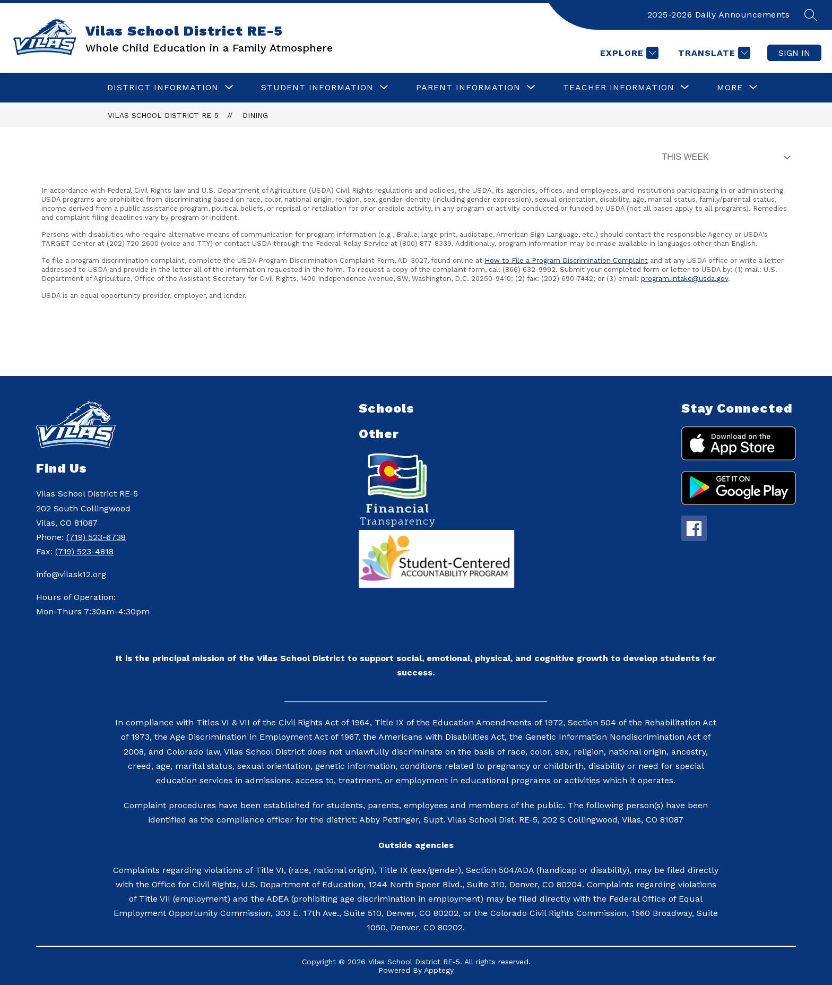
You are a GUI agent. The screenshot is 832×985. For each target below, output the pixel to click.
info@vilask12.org (71, 574)
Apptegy (439, 970)
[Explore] (627, 52)
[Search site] (810, 14)
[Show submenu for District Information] (163, 87)
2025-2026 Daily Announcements (718, 15)
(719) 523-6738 (96, 537)
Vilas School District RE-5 (163, 115)
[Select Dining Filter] (724, 157)
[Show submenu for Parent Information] (468, 87)
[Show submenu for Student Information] (317, 87)
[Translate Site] (712, 52)
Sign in (794, 53)
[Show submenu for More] (730, 87)
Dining (255, 115)
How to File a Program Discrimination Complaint (566, 260)
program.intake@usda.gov (684, 278)
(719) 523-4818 (84, 551)
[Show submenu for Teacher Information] (618, 87)
